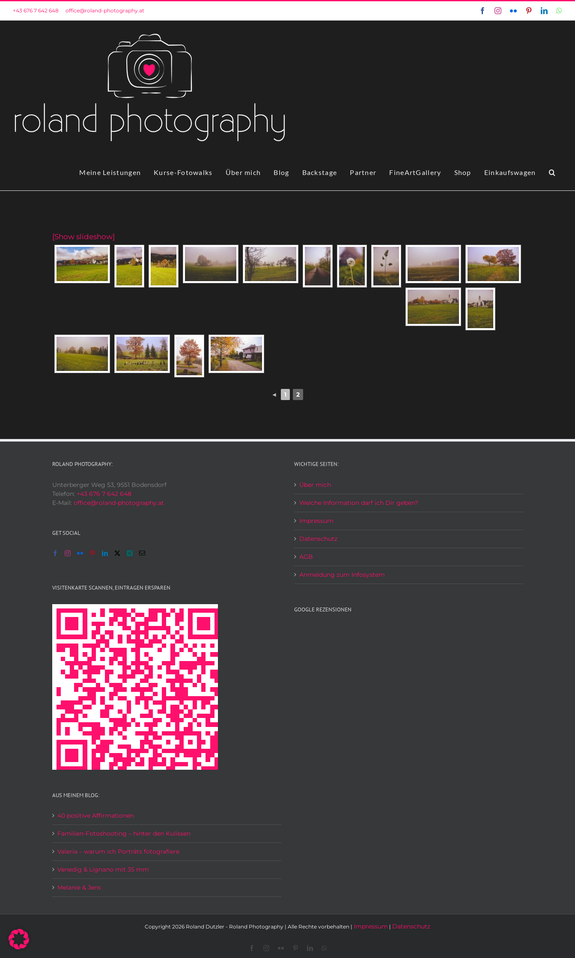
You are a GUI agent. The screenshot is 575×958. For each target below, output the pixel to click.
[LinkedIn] (105, 553)
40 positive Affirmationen (95, 815)
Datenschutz (318, 539)
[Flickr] (80, 553)
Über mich (315, 485)
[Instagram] (68, 553)
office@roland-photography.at (105, 10)
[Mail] (142, 553)
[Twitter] (117, 553)
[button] (552, 172)
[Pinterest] (92, 553)
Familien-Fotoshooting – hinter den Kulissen (124, 833)
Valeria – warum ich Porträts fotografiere (118, 851)
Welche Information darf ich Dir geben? (358, 503)
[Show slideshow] (83, 236)
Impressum (316, 521)
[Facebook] (55, 553)
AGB (306, 557)
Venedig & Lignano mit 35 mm (103, 869)
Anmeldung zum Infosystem (342, 574)
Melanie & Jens (79, 887)
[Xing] (130, 553)
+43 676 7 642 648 (36, 10)
